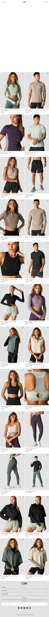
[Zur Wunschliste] (45, 2)
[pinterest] (24, 608)
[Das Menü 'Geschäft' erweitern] (24, 587)
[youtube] (30, 608)
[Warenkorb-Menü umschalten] (47, 2)
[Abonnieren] (46, 604)
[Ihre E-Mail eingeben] (22, 604)
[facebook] (18, 608)
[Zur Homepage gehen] (24, 2)
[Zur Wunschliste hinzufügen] (23, 73)
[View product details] (12, 92)
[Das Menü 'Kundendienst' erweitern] (24, 594)
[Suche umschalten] (4, 2)
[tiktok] (27, 608)
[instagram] (21, 608)
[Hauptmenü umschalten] (2, 2)
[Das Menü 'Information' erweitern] (24, 590)
